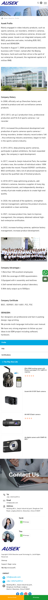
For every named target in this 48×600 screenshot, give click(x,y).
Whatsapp (24, 522)
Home (5, 18)
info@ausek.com (12, 503)
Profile (17, 18)
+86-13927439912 (13, 497)
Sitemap (4, 560)
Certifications (6, 355)
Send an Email (12, 597)
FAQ (2, 349)
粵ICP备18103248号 (8, 568)
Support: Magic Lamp (8, 564)
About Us (11, 18)
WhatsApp (36, 597)
